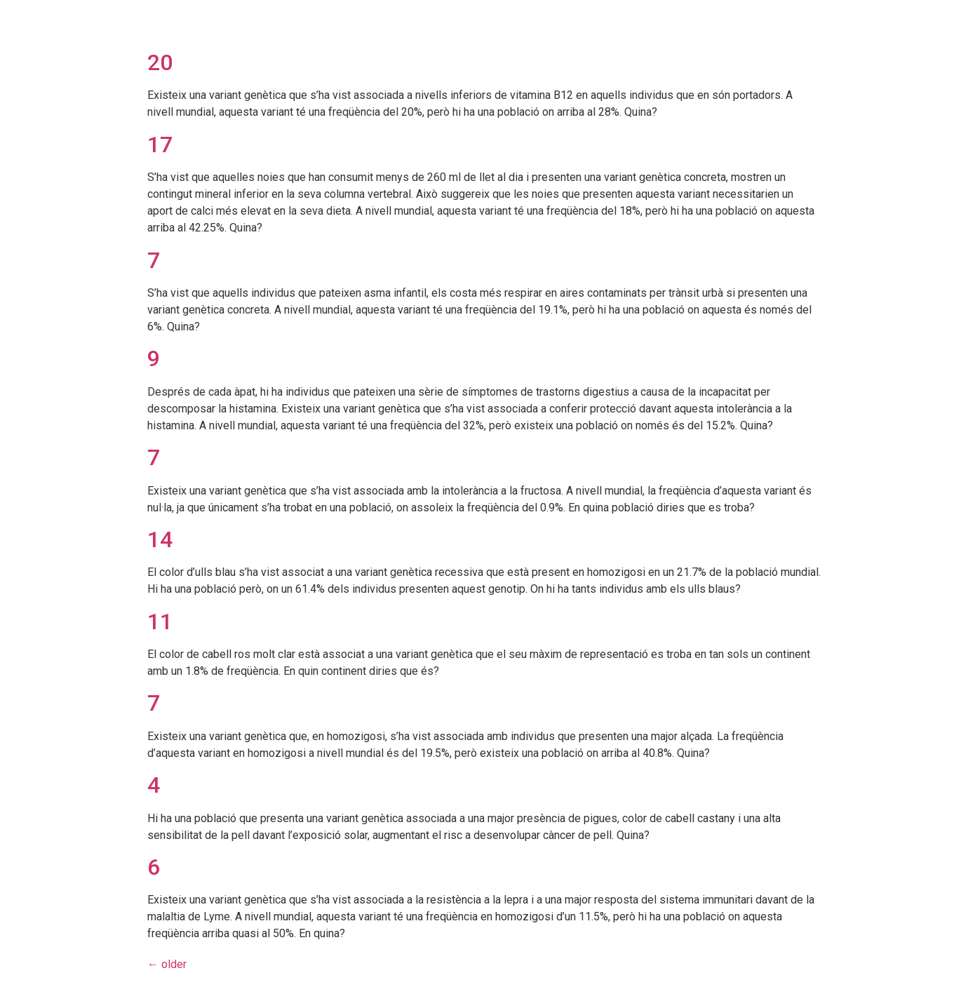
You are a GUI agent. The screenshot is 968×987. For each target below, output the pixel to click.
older (167, 964)
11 (160, 621)
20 (160, 62)
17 (160, 144)
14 (160, 539)
